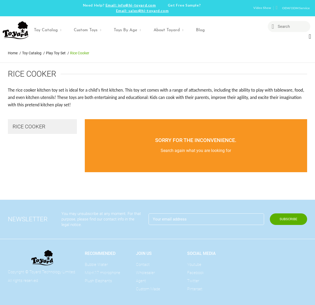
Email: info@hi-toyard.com (131, 5)
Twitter (193, 280)
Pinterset (194, 289)
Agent (141, 280)
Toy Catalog (47, 30)
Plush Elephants (98, 280)
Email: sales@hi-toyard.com (142, 10)
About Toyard (168, 30)
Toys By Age (127, 30)
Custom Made (148, 289)
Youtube (194, 264)
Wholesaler (145, 272)
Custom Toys (87, 30)
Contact (143, 264)
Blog (200, 30)
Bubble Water (96, 264)
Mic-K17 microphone (102, 272)
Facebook (195, 272)
